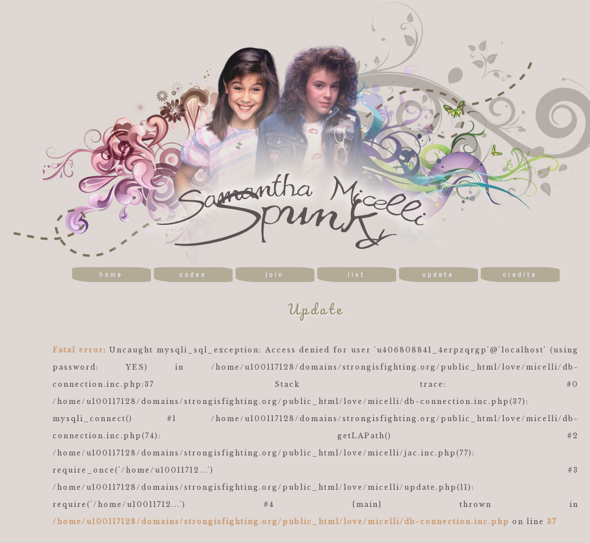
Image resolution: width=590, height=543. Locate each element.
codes (193, 274)
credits (520, 274)
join (274, 274)
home (111, 274)
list (356, 274)
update (438, 274)
